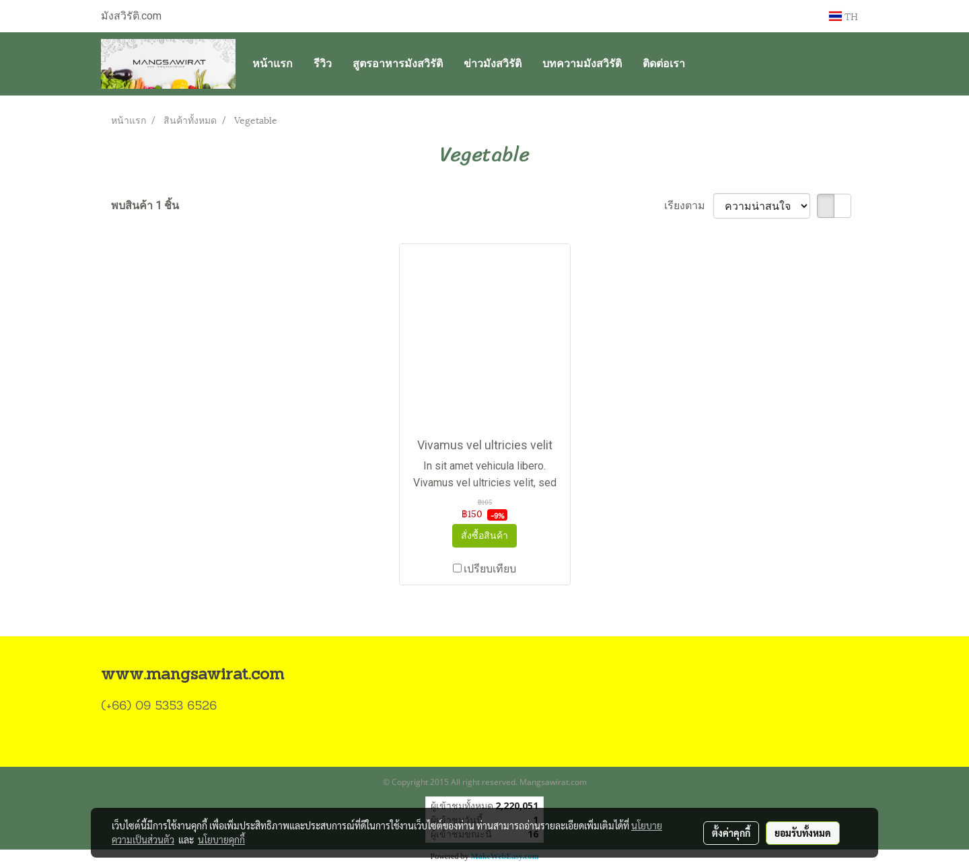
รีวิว (323, 63)
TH (843, 16)
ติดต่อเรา (664, 63)
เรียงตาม (688, 205)
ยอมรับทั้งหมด (803, 833)
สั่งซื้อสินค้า (484, 535)
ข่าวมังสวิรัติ (493, 63)
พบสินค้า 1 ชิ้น (145, 205)
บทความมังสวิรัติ (582, 63)
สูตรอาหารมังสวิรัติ (398, 63)
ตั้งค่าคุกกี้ (731, 833)
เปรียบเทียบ (490, 568)
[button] (707, 64)
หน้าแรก (272, 63)
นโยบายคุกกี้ (221, 839)
